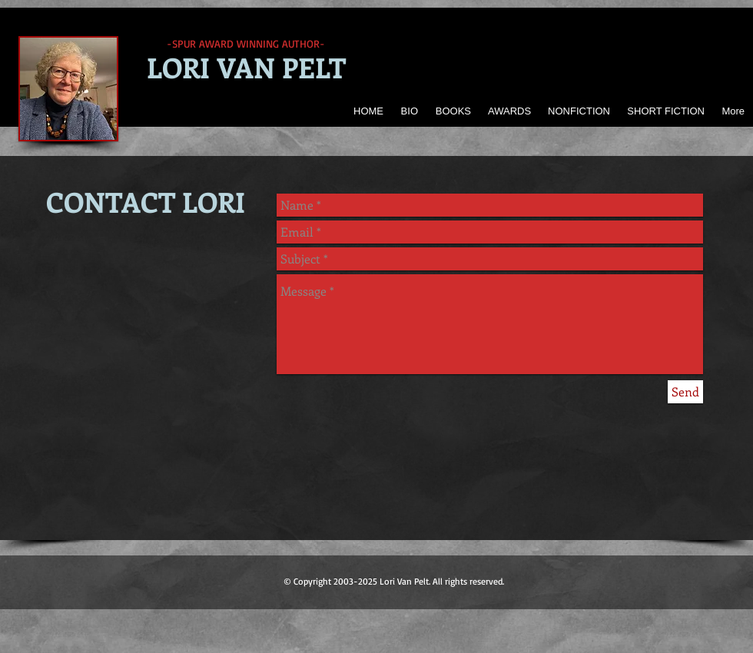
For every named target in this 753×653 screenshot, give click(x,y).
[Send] (685, 391)
